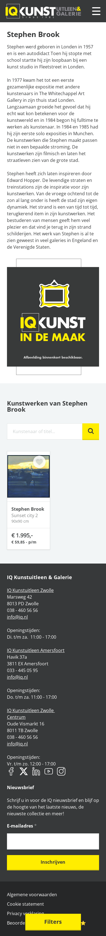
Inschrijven (53, 862)
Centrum (16, 717)
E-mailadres (22, 826)
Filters (53, 921)
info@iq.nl (17, 617)
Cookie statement (25, 904)
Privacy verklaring (25, 913)
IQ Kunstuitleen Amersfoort (36, 650)
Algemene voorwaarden (32, 894)
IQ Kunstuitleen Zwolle (30, 590)
